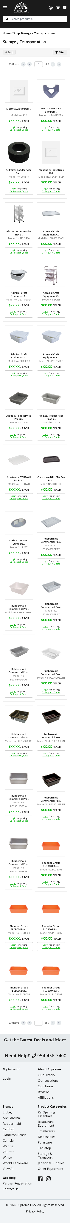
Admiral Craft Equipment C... (51, 233)
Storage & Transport (45, 1155)
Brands (8, 1107)
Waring (8, 1146)
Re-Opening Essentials (46, 1114)
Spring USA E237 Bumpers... (19, 542)
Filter (60, 52)
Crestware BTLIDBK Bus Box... (51, 479)
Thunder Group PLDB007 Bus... (51, 989)
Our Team (45, 1086)
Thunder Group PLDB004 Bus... (19, 928)
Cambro (8, 1129)
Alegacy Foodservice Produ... (18, 417)
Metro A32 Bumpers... (18, 108)
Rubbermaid (12, 1123)
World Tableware (15, 1163)
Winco (7, 1157)
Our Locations (48, 1080)
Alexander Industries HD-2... (51, 171)
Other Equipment (50, 1168)
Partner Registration (17, 1183)
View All (8, 1168)
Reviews (43, 1092)
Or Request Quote (19, 129)
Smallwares (46, 1131)
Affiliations (46, 1097)
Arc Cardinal (12, 1118)
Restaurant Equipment (46, 1123)
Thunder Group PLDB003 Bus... (51, 864)
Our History (46, 1075)
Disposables (46, 1136)
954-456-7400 (49, 1055)
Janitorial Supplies (51, 1163)
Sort (9, 52)
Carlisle (8, 1140)
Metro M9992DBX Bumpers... (51, 110)
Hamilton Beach (14, 1135)
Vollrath (8, 1152)
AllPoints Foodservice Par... (19, 171)
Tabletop (44, 1148)
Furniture (45, 1142)
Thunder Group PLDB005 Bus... (51, 928)
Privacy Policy (35, 1211)
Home (7, 33)
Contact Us (10, 1189)
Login (13, 127)
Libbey (7, 1112)
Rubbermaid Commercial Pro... (51, 540)
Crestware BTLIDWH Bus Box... (19, 479)
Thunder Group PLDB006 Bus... (19, 989)
